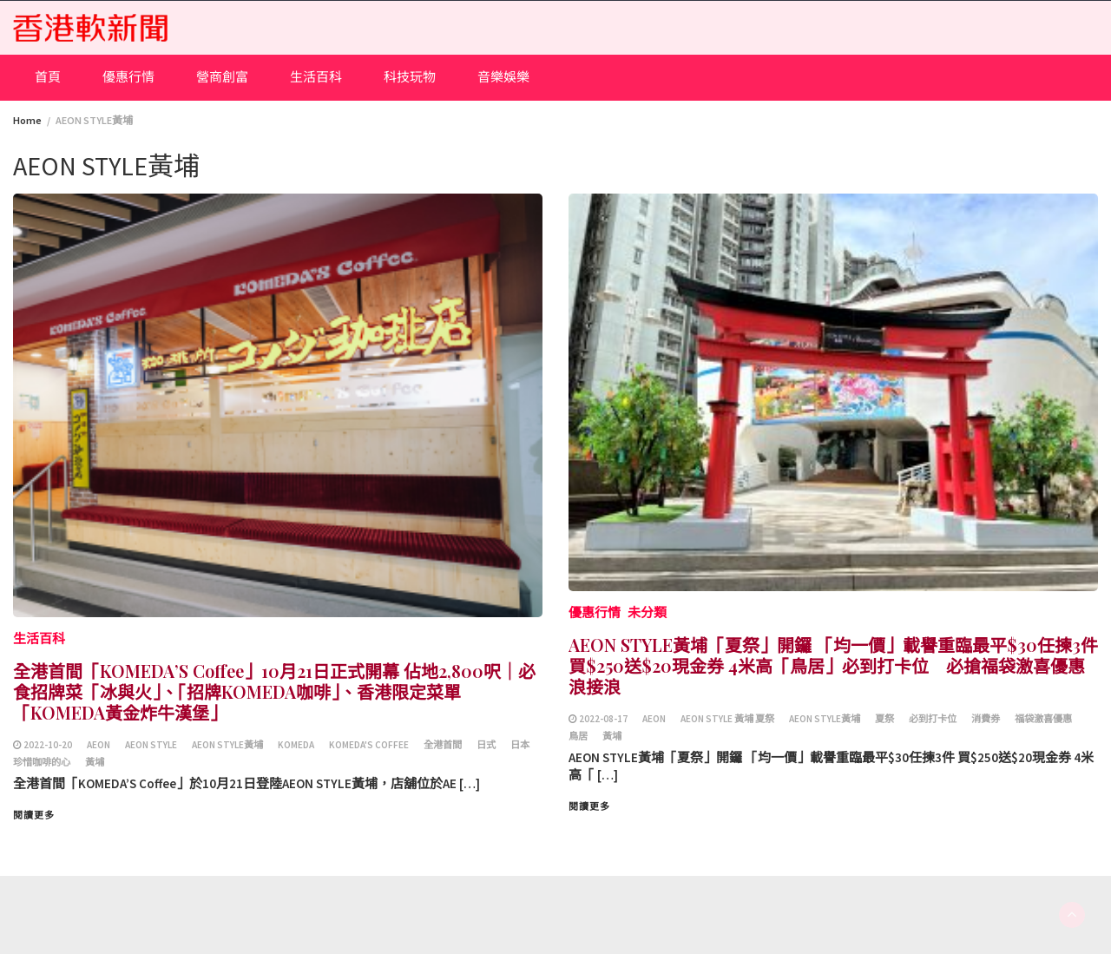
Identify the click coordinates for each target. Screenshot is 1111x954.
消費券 (985, 719)
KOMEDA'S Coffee (369, 745)
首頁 (48, 77)
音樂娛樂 (503, 77)
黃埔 (94, 762)
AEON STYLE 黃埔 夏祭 (727, 719)
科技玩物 (410, 77)
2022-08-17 (603, 719)
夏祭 (884, 719)
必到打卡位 (933, 719)
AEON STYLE (151, 745)
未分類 (647, 612)
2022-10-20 (47, 745)
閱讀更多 (34, 815)
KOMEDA (296, 745)
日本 (519, 745)
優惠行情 (128, 77)
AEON (98, 745)
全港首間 (443, 745)
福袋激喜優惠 (1043, 719)
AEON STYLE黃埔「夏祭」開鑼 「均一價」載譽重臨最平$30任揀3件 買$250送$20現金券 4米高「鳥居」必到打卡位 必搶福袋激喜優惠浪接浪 (833, 665)
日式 (486, 745)
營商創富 (222, 77)
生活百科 (316, 77)
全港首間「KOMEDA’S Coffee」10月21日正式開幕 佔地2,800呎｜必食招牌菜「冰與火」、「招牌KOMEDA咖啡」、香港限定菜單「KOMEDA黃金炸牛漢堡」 (274, 691)
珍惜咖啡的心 (41, 762)
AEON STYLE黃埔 (227, 745)
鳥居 (578, 736)
